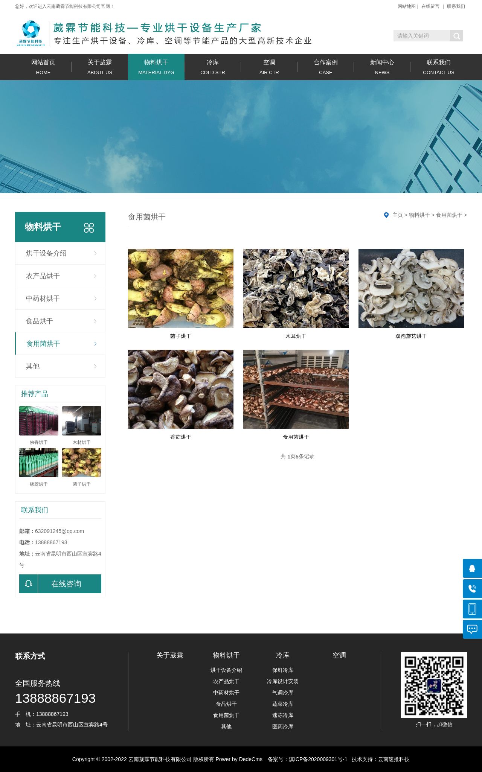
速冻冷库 (282, 715)
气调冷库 (282, 692)
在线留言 (430, 6)
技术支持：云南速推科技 (379, 759)
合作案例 (325, 67)
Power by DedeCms (238, 759)
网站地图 (407, 6)
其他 (33, 366)
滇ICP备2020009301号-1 (318, 759)
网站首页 (43, 67)
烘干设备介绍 (46, 253)
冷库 (213, 67)
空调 (269, 67)
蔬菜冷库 (282, 704)
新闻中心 (382, 67)
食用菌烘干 (43, 343)
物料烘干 (156, 67)
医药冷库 (282, 726)
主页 (397, 215)
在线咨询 (50, 583)
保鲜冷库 (282, 670)
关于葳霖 (100, 67)
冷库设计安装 (283, 681)
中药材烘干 (43, 298)
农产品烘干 (43, 276)
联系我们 (456, 6)
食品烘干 (39, 321)
